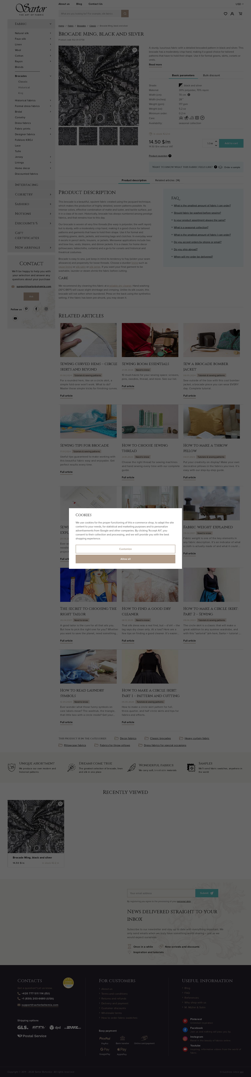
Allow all (126, 559)
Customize (125, 549)
